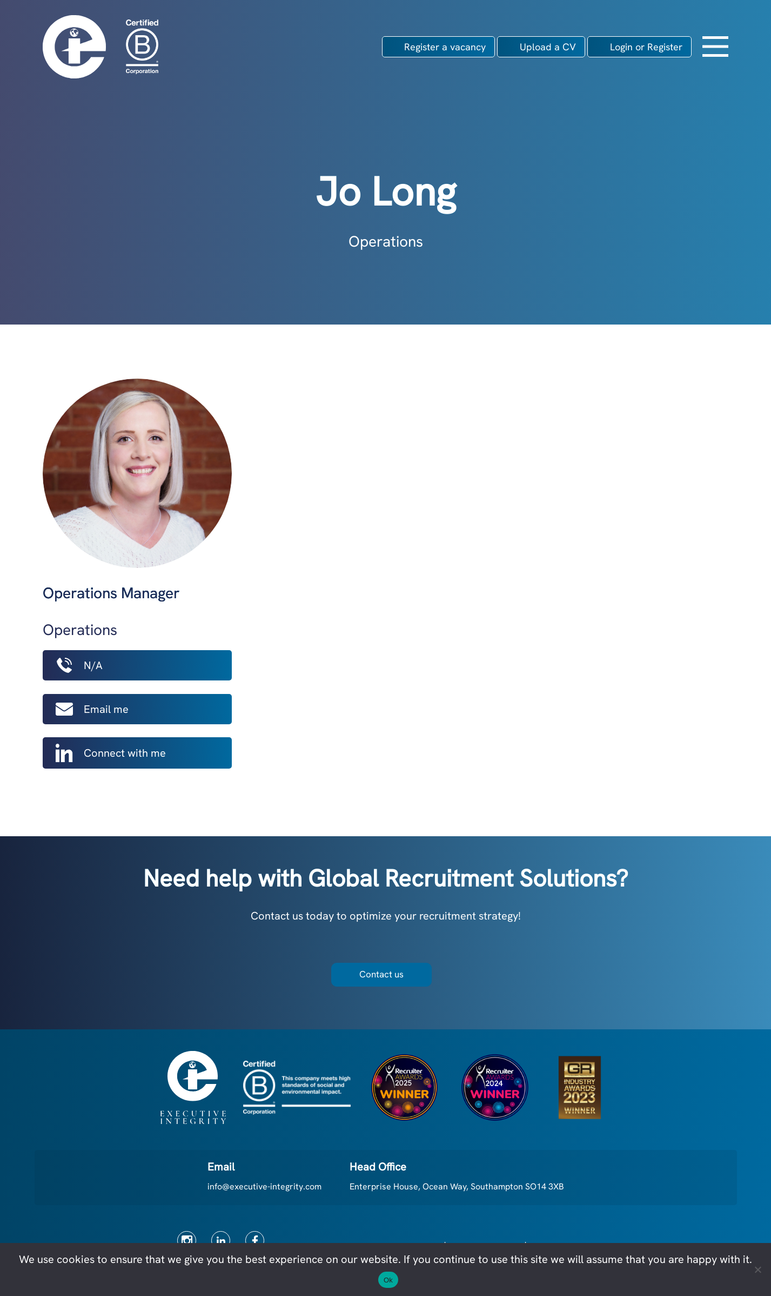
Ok (388, 1280)
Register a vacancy (445, 47)
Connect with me (111, 753)
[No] (757, 1269)
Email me (92, 709)
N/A (79, 665)
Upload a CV (548, 47)
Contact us (381, 974)
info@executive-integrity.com (264, 1186)
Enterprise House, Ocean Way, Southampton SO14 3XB (457, 1186)
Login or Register (646, 47)
